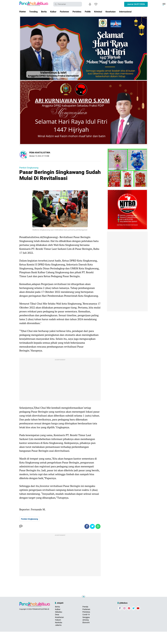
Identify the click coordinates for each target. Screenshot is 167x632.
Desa (57, 615)
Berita (45, 11)
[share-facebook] (86, 526)
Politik (93, 11)
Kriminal (104, 11)
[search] (67, 4)
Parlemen (67, 11)
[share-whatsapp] (97, 526)
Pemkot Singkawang (28, 167)
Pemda (85, 607)
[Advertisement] (60, 379)
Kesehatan (118, 11)
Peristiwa (81, 11)
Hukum (58, 620)
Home (22, 11)
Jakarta (58, 625)
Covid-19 (86, 615)
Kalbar (55, 11)
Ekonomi (86, 623)
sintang (85, 620)
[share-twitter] (92, 526)
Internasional (135, 11)
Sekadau (58, 612)
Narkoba (58, 623)
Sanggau (86, 617)
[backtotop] (83, 597)
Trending (34, 11)
